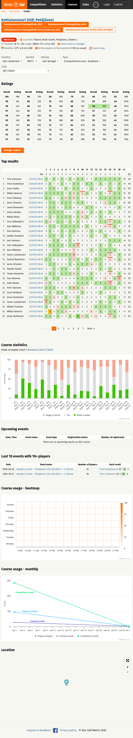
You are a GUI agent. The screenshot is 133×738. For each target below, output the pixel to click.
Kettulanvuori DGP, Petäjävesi (27, 20)
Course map (98, 48)
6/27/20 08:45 (36, 179)
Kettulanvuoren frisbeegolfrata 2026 (67, 24)
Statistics (57, 4)
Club (25, 69)
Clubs (85, 4)
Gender (32, 60)
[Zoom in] (127, 667)
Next (89, 328)
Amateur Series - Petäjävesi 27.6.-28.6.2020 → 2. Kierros (45, 469)
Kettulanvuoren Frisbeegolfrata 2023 (23, 24)
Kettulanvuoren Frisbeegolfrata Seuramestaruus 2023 (32, 29)
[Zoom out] (127, 672)
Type (82, 60)
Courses (72, 4)
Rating (50, 60)
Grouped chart (16, 349)
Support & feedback (39, 730)
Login (107, 4)
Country (12, 60)
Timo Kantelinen (108, 469)
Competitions (38, 4)
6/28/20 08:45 (36, 183)
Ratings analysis (12, 150)
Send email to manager (73, 44)
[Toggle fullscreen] (127, 660)
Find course (14, 11)
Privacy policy (68, 730)
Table (50, 349)
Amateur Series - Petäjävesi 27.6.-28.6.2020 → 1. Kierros (45, 474)
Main (3, 11)
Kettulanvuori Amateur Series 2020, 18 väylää (89, 29)
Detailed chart (36, 349)
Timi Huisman (107, 474)
